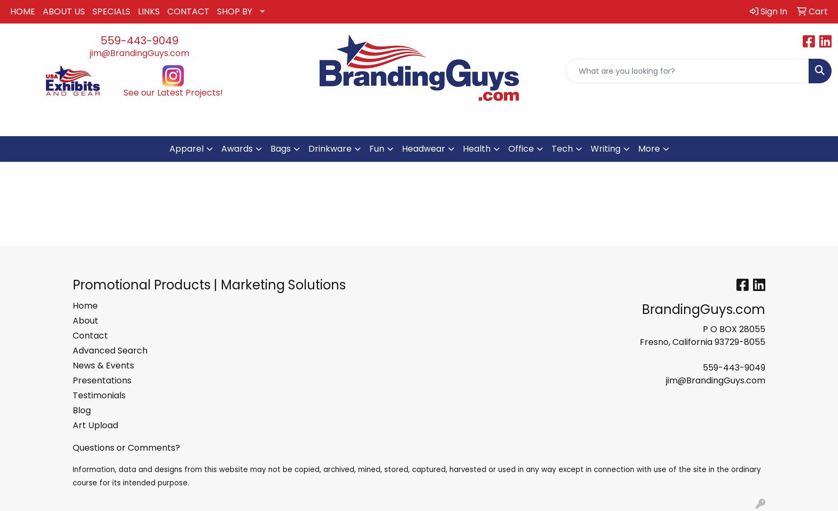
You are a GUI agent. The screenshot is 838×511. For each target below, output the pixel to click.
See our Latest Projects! (173, 93)
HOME (22, 11)
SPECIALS (111, 11)
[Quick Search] (687, 71)
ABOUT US (64, 11)
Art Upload (95, 425)
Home (85, 306)
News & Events (103, 365)
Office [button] (521, 149)
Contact (90, 335)
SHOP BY (234, 11)
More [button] (649, 149)
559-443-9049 (139, 40)
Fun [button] (376, 149)
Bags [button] (280, 149)
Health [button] (477, 149)
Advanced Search (110, 350)
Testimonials (99, 395)
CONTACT (188, 11)
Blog (82, 410)
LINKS (149, 11)
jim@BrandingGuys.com (139, 53)
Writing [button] (605, 149)
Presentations (102, 380)
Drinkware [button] (330, 149)
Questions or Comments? (126, 448)
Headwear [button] (423, 149)
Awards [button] (237, 149)
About (85, 321)
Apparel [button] (186, 149)
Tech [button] (562, 149)
